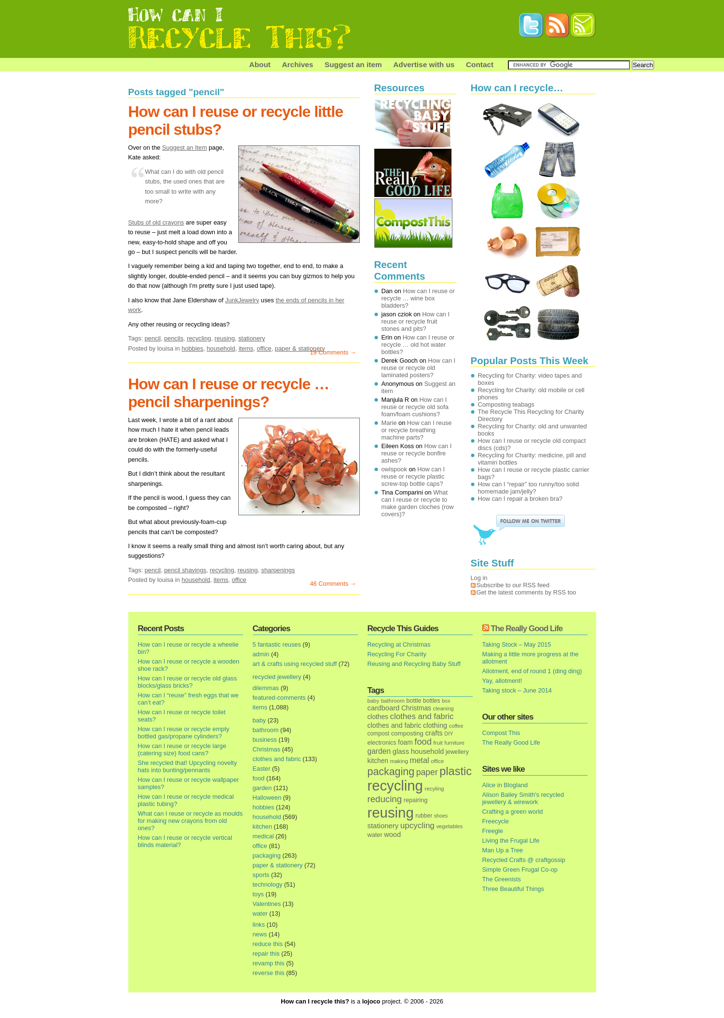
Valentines (267, 903)
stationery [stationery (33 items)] (383, 825)
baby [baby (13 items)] (374, 701)
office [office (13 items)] (437, 761)
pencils (173, 338)
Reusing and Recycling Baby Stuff (414, 663)
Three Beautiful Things (513, 888)
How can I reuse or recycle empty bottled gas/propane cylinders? (184, 732)
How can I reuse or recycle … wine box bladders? (418, 298)
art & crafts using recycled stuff (295, 663)
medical (263, 836)
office (264, 348)
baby (259, 720)
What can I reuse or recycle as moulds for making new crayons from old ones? (190, 821)
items (246, 348)
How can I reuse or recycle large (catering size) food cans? (182, 749)
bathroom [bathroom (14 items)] (393, 700)
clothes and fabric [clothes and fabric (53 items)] (421, 716)
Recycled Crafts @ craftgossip (523, 859)
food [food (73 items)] (422, 742)
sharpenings (278, 570)
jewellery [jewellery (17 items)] (457, 752)
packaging (267, 855)
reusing (225, 338)
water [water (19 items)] (375, 834)
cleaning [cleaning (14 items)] (443, 708)
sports (261, 874)
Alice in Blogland (505, 785)
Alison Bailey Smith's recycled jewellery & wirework (523, 798)
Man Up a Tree (502, 850)
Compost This (501, 732)
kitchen (263, 826)
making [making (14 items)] (399, 761)
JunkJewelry (242, 300)
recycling (199, 338)
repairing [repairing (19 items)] (416, 800)
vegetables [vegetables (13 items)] (449, 826)
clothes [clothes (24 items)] (378, 717)
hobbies (192, 348)
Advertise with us (423, 64)
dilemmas (266, 688)
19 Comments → (333, 352)
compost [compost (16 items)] (379, 733)
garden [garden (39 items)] (379, 751)
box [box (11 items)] (446, 701)
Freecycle (495, 821)
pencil (153, 338)
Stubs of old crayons (156, 222)
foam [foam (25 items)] (405, 742)
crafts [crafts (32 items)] (433, 733)
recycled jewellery (277, 676)
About (260, 64)
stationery (251, 338)
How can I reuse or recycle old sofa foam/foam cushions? (415, 407)
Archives (298, 64)
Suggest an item (353, 64)
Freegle (492, 830)
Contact (479, 64)
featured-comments (279, 697)
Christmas (267, 749)
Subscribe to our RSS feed (513, 585)
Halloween (267, 797)
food (259, 778)
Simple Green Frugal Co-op (520, 869)
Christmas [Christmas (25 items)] (416, 708)
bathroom (266, 730)
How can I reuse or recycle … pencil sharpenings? (228, 392)
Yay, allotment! (502, 680)
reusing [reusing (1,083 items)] (391, 812)
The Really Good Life (526, 628)
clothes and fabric (277, 759)
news (260, 934)
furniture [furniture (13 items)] (454, 743)
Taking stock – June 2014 (517, 690)
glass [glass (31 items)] (401, 751)
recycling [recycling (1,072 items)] (395, 785)
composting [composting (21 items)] (407, 733)
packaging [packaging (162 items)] (391, 772)
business (265, 739)
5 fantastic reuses (277, 644)
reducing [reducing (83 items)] (385, 799)
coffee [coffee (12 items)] (456, 726)
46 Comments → (333, 583)
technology (268, 884)
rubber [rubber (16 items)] (423, 815)
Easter (262, 768)
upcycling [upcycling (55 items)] (417, 825)
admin (261, 654)
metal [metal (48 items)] (419, 760)
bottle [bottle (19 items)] (413, 700)
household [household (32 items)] (427, 751)
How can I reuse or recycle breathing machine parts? (417, 430)
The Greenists (501, 879)
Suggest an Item (184, 147)
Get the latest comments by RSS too (526, 592)
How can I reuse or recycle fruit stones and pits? (416, 321)
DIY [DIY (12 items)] (448, 733)
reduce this (268, 943)
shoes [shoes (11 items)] (441, 816)
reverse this (269, 972)
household (220, 348)
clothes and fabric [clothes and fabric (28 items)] (395, 725)
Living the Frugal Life (511, 840)
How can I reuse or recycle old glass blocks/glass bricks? (187, 682)
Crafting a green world (512, 811)
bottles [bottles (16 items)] (431, 700)
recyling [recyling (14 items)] (434, 788)
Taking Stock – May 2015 (516, 644)
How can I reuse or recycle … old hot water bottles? (418, 344)
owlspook (394, 469)
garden (262, 788)
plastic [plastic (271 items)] (455, 771)
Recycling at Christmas (399, 644)
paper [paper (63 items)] (427, 772)
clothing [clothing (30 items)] (435, 725)
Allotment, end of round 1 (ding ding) (532, 671)
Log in (479, 577)
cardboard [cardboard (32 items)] (384, 708)
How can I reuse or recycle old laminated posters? (419, 368)
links (259, 924)
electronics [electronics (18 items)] (382, 742)
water (260, 913)
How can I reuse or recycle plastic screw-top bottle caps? (413, 476)
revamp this (269, 963)
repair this (266, 953)
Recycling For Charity (397, 654)
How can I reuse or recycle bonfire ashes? (417, 453)
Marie (389, 422)
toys (258, 894)
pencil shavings (185, 570)
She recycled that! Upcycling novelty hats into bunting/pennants (187, 766)
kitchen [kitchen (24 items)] (378, 760)
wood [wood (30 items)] (392, 834)
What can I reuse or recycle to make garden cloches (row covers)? (418, 503)
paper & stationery (300, 348)
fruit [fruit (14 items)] (437, 742)
